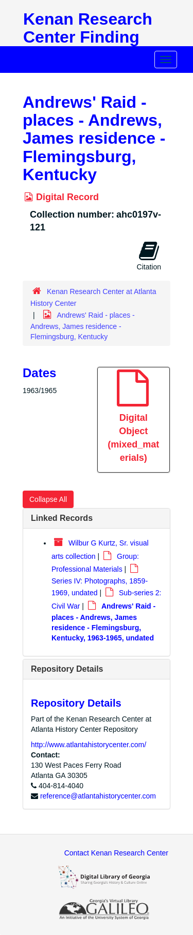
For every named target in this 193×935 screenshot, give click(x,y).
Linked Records (62, 518)
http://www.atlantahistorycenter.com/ (88, 745)
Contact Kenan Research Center (116, 853)
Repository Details (67, 669)
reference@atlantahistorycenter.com (98, 796)
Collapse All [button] (48, 499)
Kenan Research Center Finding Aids (87, 37)
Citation (149, 255)
